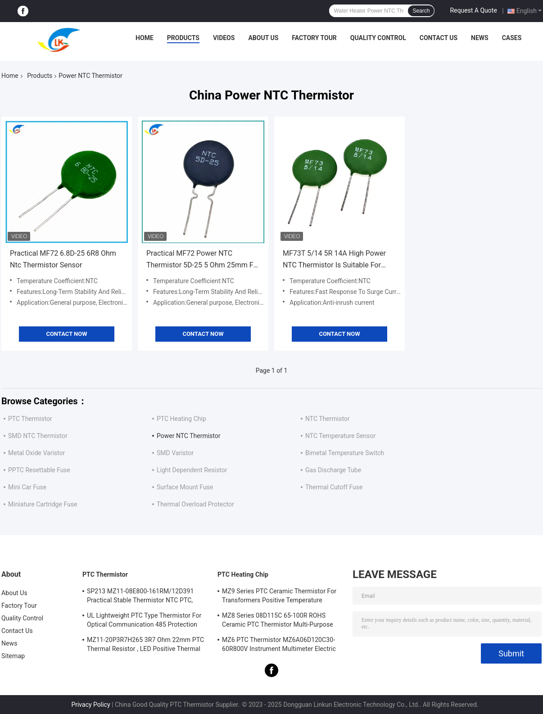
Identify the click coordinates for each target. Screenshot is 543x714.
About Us (263, 37)
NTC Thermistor (327, 418)
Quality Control (378, 37)
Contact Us (438, 37)
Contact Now (66, 333)
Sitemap (13, 656)
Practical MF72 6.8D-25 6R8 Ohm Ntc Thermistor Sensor (63, 259)
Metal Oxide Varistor (36, 452)
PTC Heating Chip (181, 418)
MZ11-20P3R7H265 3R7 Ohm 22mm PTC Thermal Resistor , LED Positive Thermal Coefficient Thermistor (145, 645)
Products (183, 37)
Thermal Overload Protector (195, 504)
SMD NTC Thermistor (38, 435)
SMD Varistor (175, 452)
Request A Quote (473, 10)
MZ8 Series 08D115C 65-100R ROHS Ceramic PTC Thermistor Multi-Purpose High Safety (277, 621)
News (480, 37)
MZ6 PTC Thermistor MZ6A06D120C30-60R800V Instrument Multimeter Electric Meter (279, 645)
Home (145, 37)
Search (421, 11)
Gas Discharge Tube (333, 470)
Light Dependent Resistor (192, 470)
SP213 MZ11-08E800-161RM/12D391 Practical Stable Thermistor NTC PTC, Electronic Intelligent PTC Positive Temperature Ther (140, 596)
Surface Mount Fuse (185, 487)
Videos (224, 37)
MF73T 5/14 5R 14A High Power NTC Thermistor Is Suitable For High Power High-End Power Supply (339, 260)
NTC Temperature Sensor (340, 435)
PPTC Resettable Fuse (39, 470)
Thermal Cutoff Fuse (333, 487)
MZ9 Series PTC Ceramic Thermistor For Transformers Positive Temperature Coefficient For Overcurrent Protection (279, 596)
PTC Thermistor (30, 418)
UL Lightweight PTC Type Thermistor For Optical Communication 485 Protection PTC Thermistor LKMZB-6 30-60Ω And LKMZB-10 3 (144, 621)
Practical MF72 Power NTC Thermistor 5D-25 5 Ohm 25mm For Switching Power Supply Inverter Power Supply (203, 260)
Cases (512, 37)
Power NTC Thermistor (188, 435)
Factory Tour (314, 37)
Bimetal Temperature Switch (344, 452)
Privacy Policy (90, 704)
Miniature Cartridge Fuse (42, 504)
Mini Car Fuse (27, 487)
